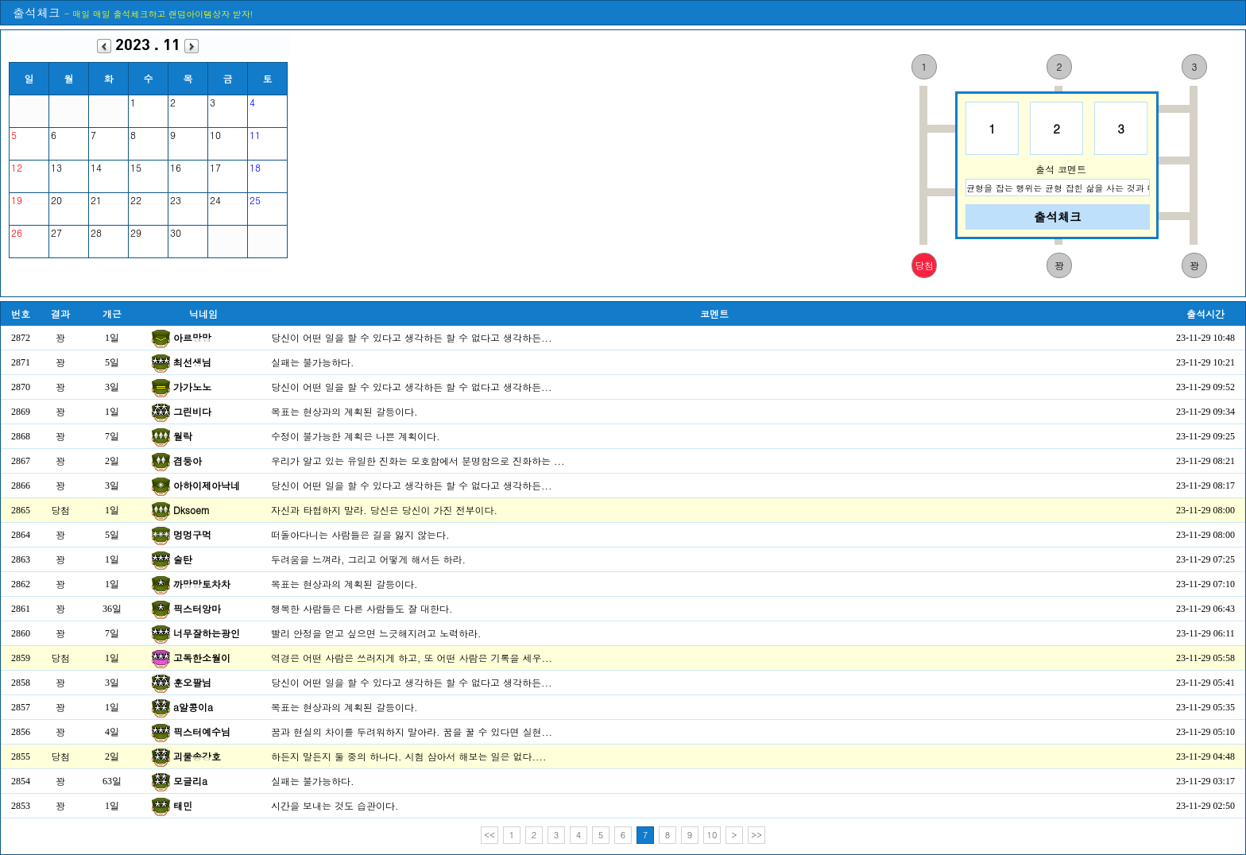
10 (712, 835)
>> (756, 835)
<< (489, 835)
